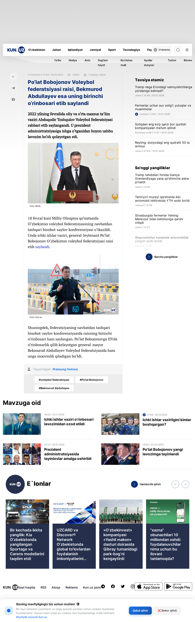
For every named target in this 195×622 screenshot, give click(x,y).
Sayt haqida (26, 587)
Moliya (73, 60)
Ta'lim (57, 60)
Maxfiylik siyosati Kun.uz (31, 617)
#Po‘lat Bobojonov (91, 379)
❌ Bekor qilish (167, 610)
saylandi (42, 246)
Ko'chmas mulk (127, 63)
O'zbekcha (161, 50)
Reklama (72, 587)
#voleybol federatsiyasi (54, 379)
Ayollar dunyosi (149, 63)
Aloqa (56, 587)
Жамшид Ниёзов (65, 369)
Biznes (188, 60)
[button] (175, 484)
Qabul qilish (140, 610)
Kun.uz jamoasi (94, 587)
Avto (87, 60)
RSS (43, 587)
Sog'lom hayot (103, 63)
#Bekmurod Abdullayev (54, 388)
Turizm (172, 60)
